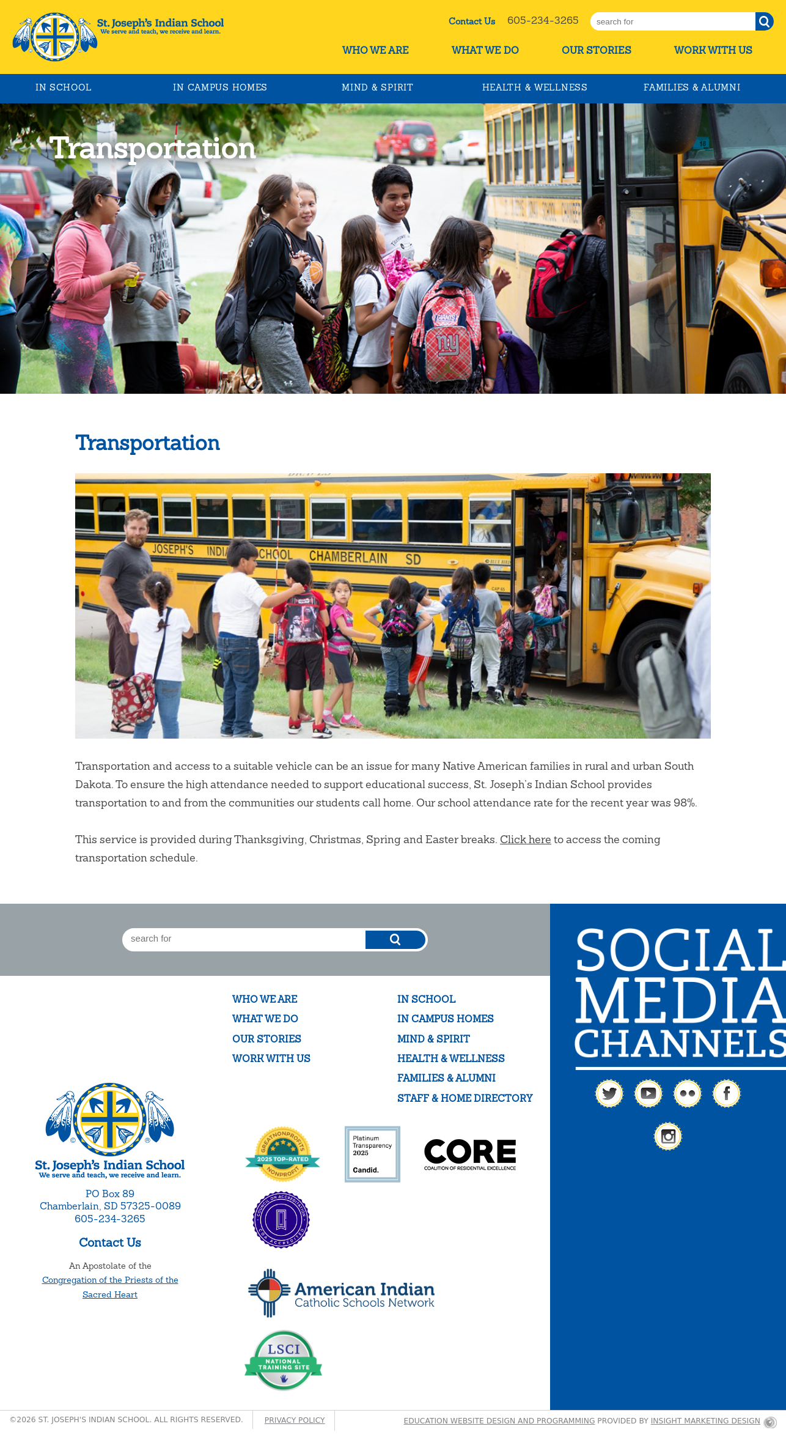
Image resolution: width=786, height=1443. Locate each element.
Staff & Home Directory (464, 1098)
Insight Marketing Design (705, 1421)
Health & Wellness (535, 87)
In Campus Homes (220, 87)
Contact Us (472, 21)
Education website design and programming (499, 1421)
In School (63, 87)
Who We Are (375, 50)
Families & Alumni (692, 87)
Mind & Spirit (377, 87)
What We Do (485, 50)
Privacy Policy (295, 1420)
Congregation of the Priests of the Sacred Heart (110, 1287)
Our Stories (596, 50)
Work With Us (713, 50)
